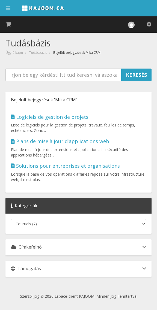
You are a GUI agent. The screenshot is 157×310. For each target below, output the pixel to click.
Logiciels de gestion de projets (49, 117)
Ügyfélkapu (14, 52)
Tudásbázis (38, 52)
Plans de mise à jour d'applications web (60, 141)
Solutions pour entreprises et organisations (65, 166)
